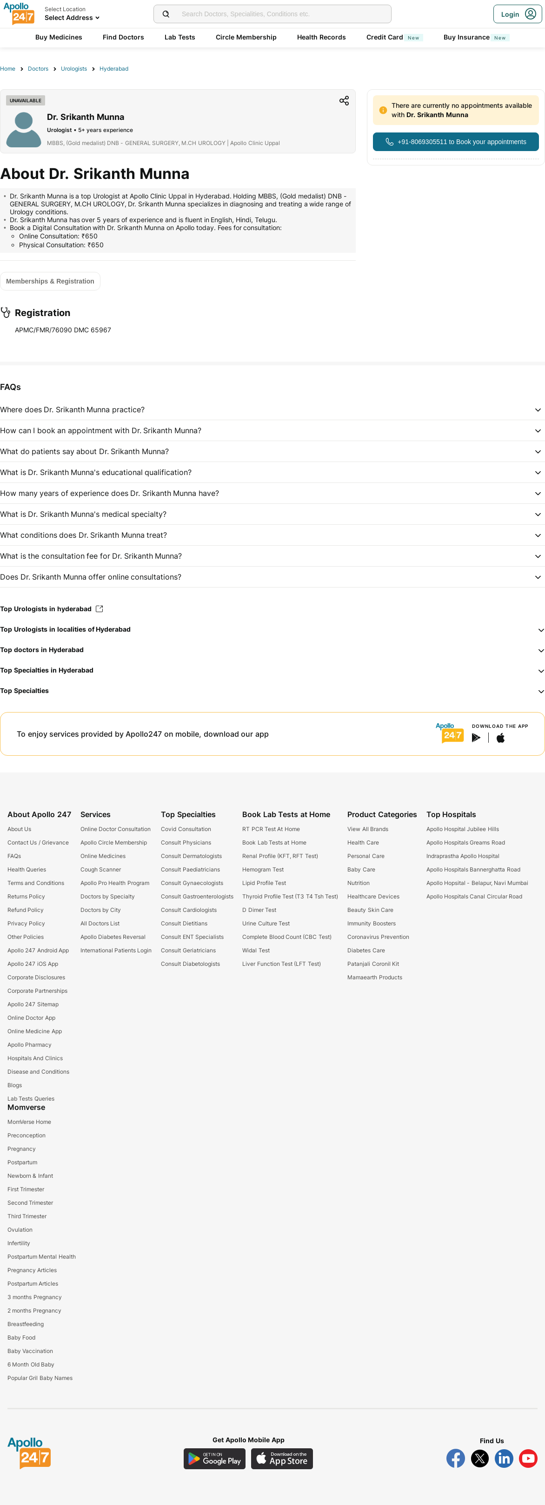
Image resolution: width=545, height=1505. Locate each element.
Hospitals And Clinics (35, 1058)
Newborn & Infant (30, 1175)
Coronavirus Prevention (378, 936)
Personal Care (365, 855)
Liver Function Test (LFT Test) (281, 963)
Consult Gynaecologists (192, 882)
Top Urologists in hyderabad (51, 609)
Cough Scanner (100, 869)
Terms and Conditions (35, 882)
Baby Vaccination (30, 1350)
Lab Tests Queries (30, 1098)
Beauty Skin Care (370, 909)
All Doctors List (100, 923)
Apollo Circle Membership (113, 842)
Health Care (363, 842)
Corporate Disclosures (36, 977)
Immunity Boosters (371, 923)
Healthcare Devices (373, 896)
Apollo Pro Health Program (114, 882)
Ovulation (20, 1229)
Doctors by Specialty (107, 896)
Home (7, 68)
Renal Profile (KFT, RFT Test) (280, 855)
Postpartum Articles (32, 1283)
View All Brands (367, 828)
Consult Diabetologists (190, 963)
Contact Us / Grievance (38, 842)
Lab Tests (180, 37)
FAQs (14, 855)
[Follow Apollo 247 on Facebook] (455, 1458)
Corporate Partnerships (37, 990)
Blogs (14, 1085)
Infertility (18, 1243)
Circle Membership (246, 37)
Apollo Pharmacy (29, 1044)
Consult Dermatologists (191, 855)
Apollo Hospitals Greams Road (465, 842)
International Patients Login (116, 950)
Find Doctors (123, 37)
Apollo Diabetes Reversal (113, 936)
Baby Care (361, 869)
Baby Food (21, 1337)
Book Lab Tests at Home (274, 842)
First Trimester (25, 1189)
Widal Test (255, 950)
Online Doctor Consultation (115, 828)
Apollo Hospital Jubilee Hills (462, 828)
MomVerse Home (29, 1121)
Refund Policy (25, 909)
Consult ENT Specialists (192, 936)
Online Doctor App (31, 1017)
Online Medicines (103, 855)
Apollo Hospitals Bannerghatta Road (473, 869)
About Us (19, 828)
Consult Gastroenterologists (197, 896)
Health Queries (26, 869)
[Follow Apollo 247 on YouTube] (528, 1458)
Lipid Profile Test (264, 882)
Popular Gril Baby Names (40, 1377)
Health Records (321, 37)
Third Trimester (27, 1216)
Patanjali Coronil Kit (373, 963)
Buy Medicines (58, 37)
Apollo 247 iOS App (32, 963)
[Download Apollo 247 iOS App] (282, 1458)
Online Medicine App (34, 1031)
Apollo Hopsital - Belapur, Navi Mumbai (477, 882)
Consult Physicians (186, 842)
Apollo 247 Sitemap (33, 1004)
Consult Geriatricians (188, 950)
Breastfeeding (25, 1323)
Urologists (74, 68)
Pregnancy (21, 1148)
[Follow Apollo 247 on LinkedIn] (504, 1458)
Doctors (38, 68)
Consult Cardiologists (188, 909)
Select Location (65, 9)
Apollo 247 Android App (38, 950)
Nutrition (358, 882)
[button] (272, 409)
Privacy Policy (26, 923)
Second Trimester (30, 1202)
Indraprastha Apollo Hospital (463, 855)
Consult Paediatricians (190, 869)
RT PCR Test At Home (270, 828)
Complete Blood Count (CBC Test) (286, 936)
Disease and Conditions (38, 1071)
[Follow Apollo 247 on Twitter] (480, 1458)
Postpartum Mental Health (41, 1256)
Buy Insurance (477, 37)
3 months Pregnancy (34, 1297)
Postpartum (22, 1162)
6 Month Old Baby (30, 1364)
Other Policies (25, 936)
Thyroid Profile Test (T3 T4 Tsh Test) (290, 896)
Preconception (26, 1135)
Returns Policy (26, 896)
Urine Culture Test (266, 923)
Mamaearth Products (374, 977)
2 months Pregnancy (34, 1310)
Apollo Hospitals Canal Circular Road (474, 896)
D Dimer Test (259, 909)
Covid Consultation (186, 828)
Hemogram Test (262, 869)
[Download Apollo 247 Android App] (215, 1458)
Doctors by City (100, 909)
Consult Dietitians (184, 923)
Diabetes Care (366, 950)
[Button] (456, 141)
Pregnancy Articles (32, 1270)
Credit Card (394, 37)
